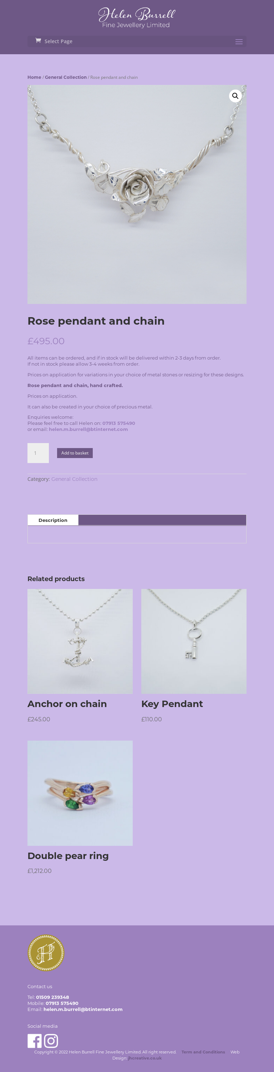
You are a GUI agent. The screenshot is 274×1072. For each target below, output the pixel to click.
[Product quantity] (38, 453)
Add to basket (74, 453)
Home (34, 77)
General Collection (66, 77)
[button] (235, 96)
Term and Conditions (203, 1052)
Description (53, 520)
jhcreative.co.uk (145, 1058)
